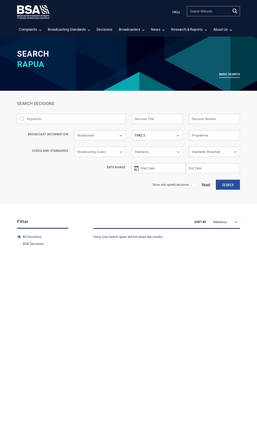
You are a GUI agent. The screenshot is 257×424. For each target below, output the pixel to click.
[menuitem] (30, 30)
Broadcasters (132, 29)
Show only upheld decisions (170, 185)
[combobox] (99, 135)
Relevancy (225, 222)
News (158, 29)
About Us (222, 29)
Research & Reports (189, 29)
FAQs (176, 12)
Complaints (30, 29)
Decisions (104, 29)
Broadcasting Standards (69, 29)
